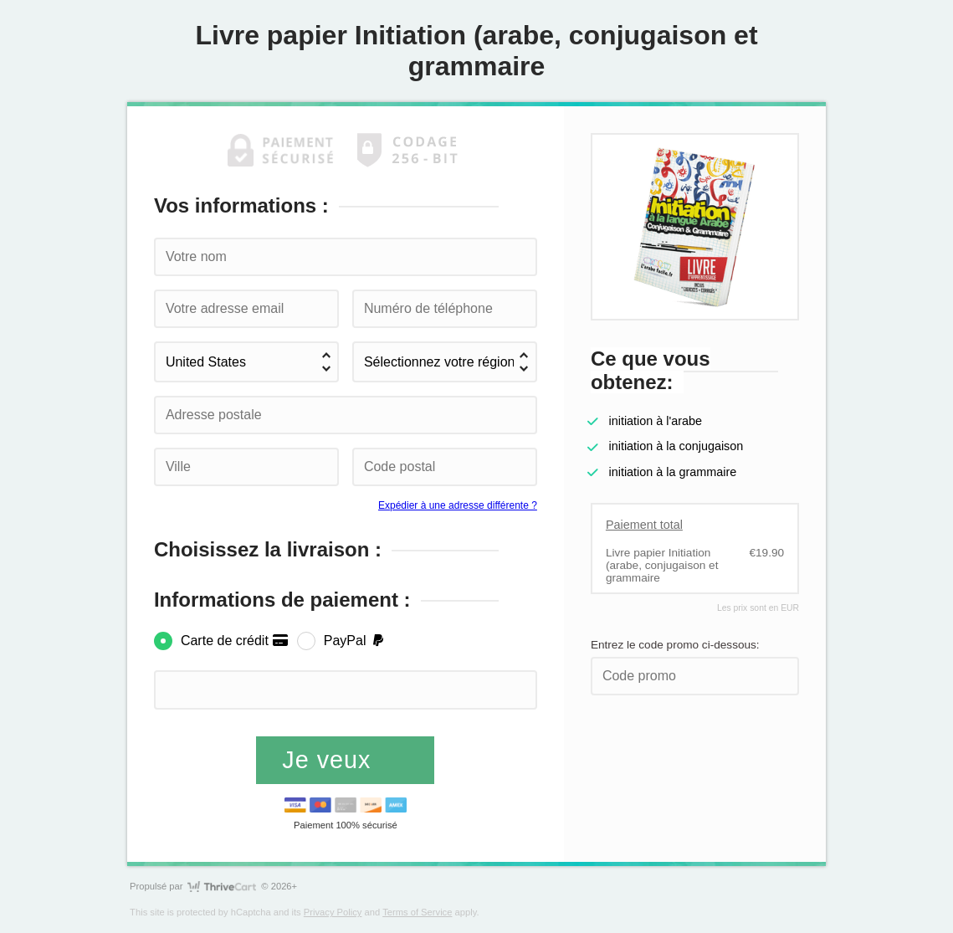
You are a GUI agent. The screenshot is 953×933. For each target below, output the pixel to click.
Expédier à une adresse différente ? (457, 505)
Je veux (330, 759)
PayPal (355, 640)
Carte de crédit (235, 640)
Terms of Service (417, 912)
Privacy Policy (333, 912)
